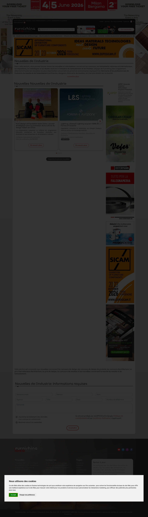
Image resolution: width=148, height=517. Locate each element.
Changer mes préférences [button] (27, 495)
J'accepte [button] (13, 495)
